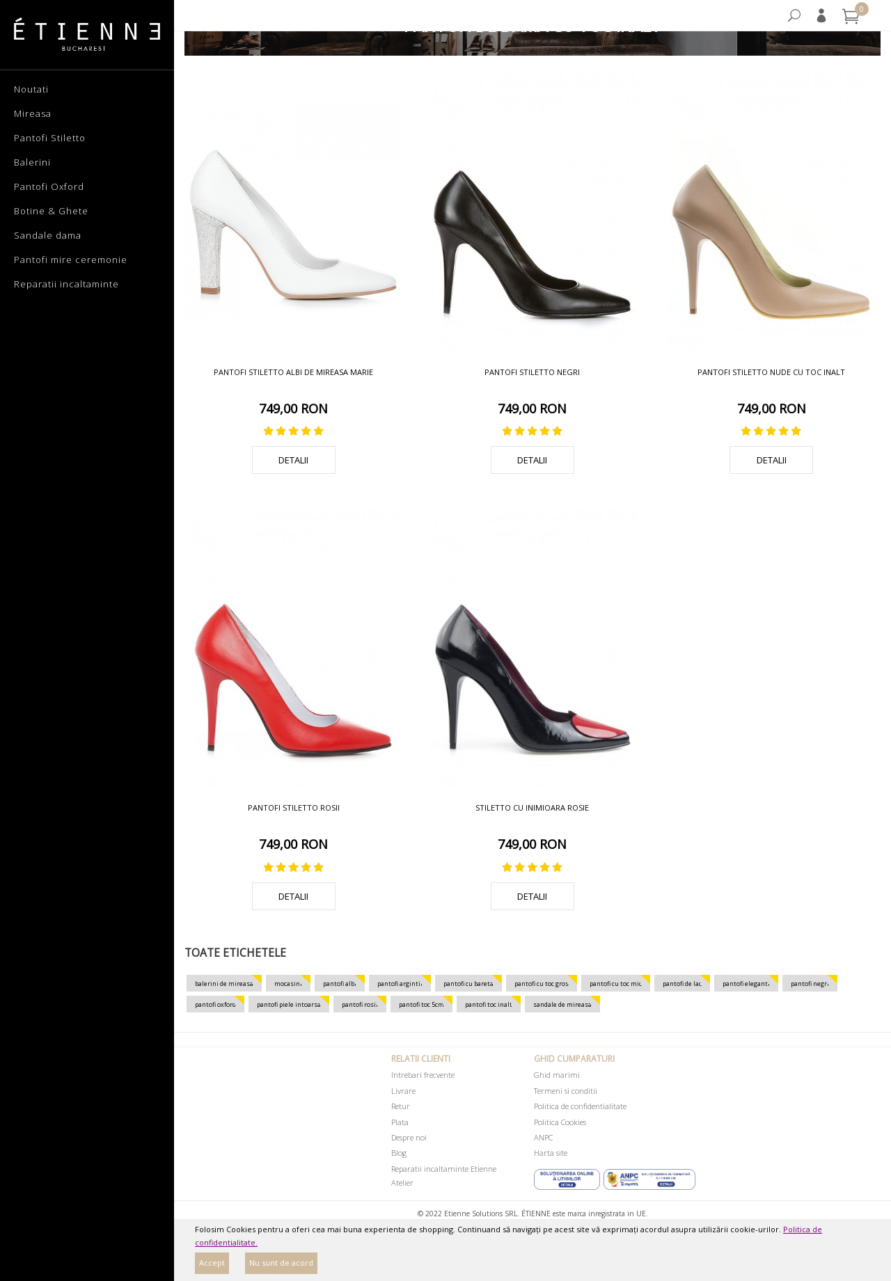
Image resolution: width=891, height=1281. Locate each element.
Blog (399, 1152)
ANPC (543, 1137)
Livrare (403, 1090)
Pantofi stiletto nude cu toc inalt (771, 372)
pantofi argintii (400, 983)
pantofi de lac (682, 983)
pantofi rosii (360, 1004)
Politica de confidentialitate (580, 1106)
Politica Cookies (560, 1122)
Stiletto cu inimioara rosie (532, 807)
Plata (400, 1122)
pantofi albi (339, 983)
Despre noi (409, 1137)
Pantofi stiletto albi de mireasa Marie (293, 372)
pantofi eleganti (746, 983)
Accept (212, 1262)
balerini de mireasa (224, 983)
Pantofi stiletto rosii (294, 807)
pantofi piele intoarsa (289, 1004)
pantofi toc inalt (488, 1004)
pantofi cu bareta (468, 983)
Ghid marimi (557, 1074)
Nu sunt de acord (281, 1262)
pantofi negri (810, 983)
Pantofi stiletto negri (532, 372)
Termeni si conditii (565, 1090)
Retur (400, 1106)
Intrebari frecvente (423, 1074)
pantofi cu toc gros (541, 983)
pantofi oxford (215, 1004)
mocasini (288, 983)
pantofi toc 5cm (421, 1004)
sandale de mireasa (562, 1004)
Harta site (550, 1152)
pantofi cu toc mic (616, 983)
